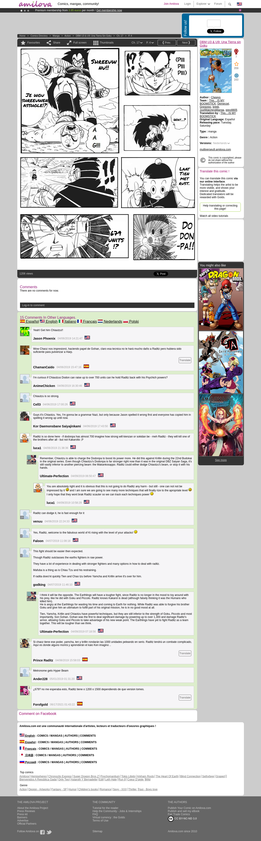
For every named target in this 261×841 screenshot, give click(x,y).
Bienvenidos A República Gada (38, 779)
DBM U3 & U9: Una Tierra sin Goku (94, 36)
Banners (22, 817)
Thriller (132, 789)
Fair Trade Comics (179, 814)
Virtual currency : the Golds (109, 817)
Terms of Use (101, 820)
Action (68, 36)
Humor (73, 789)
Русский (28, 762)
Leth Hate (111, 779)
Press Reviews (26, 811)
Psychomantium (110, 776)
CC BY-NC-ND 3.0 (182, 819)
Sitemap (98, 831)
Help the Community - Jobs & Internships (117, 811)
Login (187, 3)
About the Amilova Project (32, 808)
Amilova (24, 776)
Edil (101, 779)
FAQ (95, 814)
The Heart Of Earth (167, 776)
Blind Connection (190, 776)
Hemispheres (39, 776)
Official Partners (26, 823)
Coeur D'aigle (135, 779)
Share (56, 42)
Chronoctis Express (60, 776)
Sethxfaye (208, 776)
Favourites (33, 42)
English (49, 321)
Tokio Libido (128, 776)
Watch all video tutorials (214, 215)
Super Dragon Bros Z (86, 776)
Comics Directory (39, 36)
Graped (220, 776)
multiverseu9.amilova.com (215, 149)
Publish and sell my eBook (184, 811)
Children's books (88, 789)
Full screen (80, 42)
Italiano (67, 321)
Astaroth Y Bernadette (84, 779)
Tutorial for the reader (105, 808)
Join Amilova (171, 3)
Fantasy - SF (59, 789)
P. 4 (130, 36)
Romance (105, 789)
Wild (147, 779)
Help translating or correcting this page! (220, 207)
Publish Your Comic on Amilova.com (189, 808)
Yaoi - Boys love (148, 789)
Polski (131, 321)
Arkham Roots (145, 776)
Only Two (63, 779)
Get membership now (109, 10)
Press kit (22, 814)
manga (56, 36)
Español (29, 321)
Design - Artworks (39, 789)
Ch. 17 (120, 36)
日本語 (26, 755)
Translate (185, 360)
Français (87, 321)
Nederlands (110, 321)
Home (23, 36)
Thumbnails (107, 42)
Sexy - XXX (120, 789)
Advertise (23, 820)
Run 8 (122, 779)
